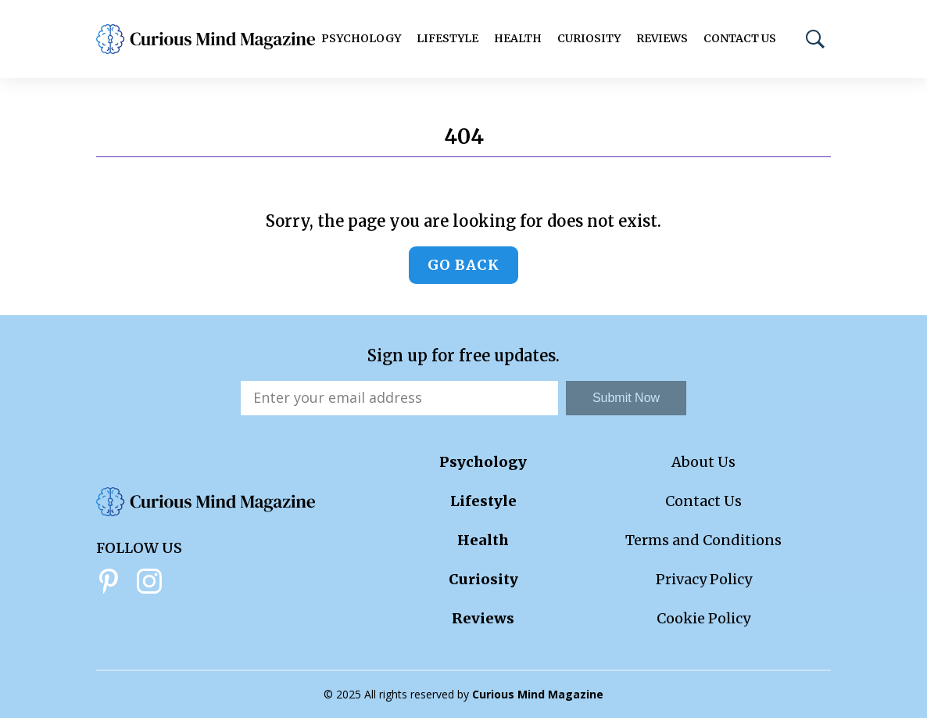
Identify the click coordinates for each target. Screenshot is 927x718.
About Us (703, 462)
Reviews (662, 38)
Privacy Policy (704, 579)
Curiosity (589, 38)
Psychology (361, 38)
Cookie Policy (703, 618)
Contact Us (739, 38)
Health (518, 38)
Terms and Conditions (703, 540)
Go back (463, 265)
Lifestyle (447, 38)
